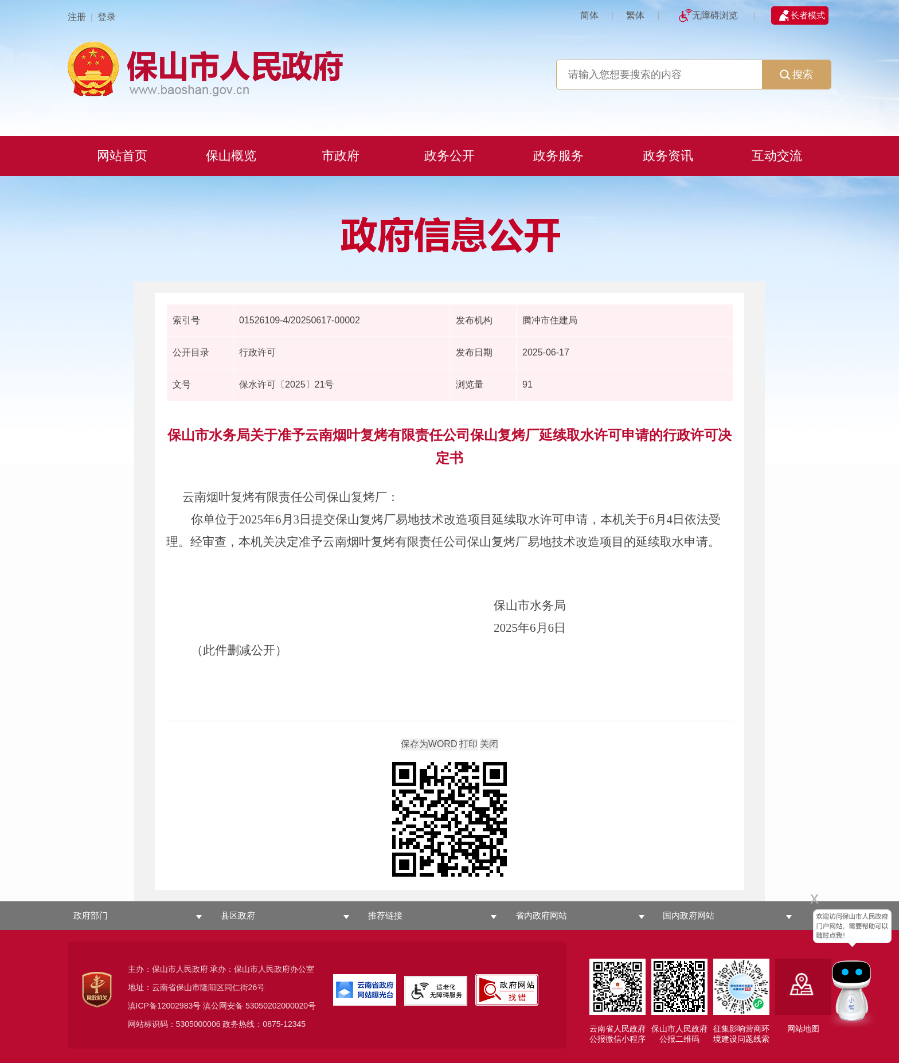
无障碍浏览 (715, 15)
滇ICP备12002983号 (164, 1005)
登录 (106, 17)
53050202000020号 (280, 1005)
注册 (77, 17)
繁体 (635, 15)
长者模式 (808, 15)
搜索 (796, 74)
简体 (589, 15)
